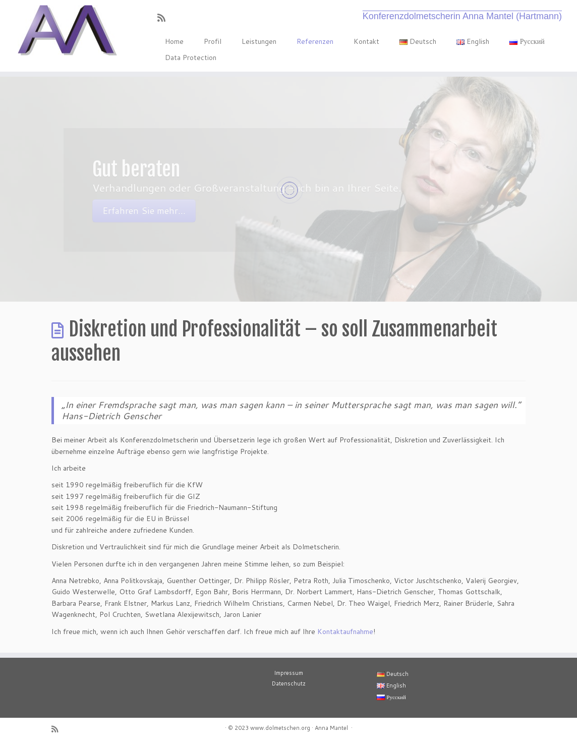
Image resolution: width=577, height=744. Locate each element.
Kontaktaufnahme (345, 631)
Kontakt (366, 41)
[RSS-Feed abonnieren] (164, 17)
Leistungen (259, 41)
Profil (212, 41)
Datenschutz (289, 683)
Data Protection (190, 57)
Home (174, 41)
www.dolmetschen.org (280, 728)
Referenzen (315, 41)
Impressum (288, 673)
